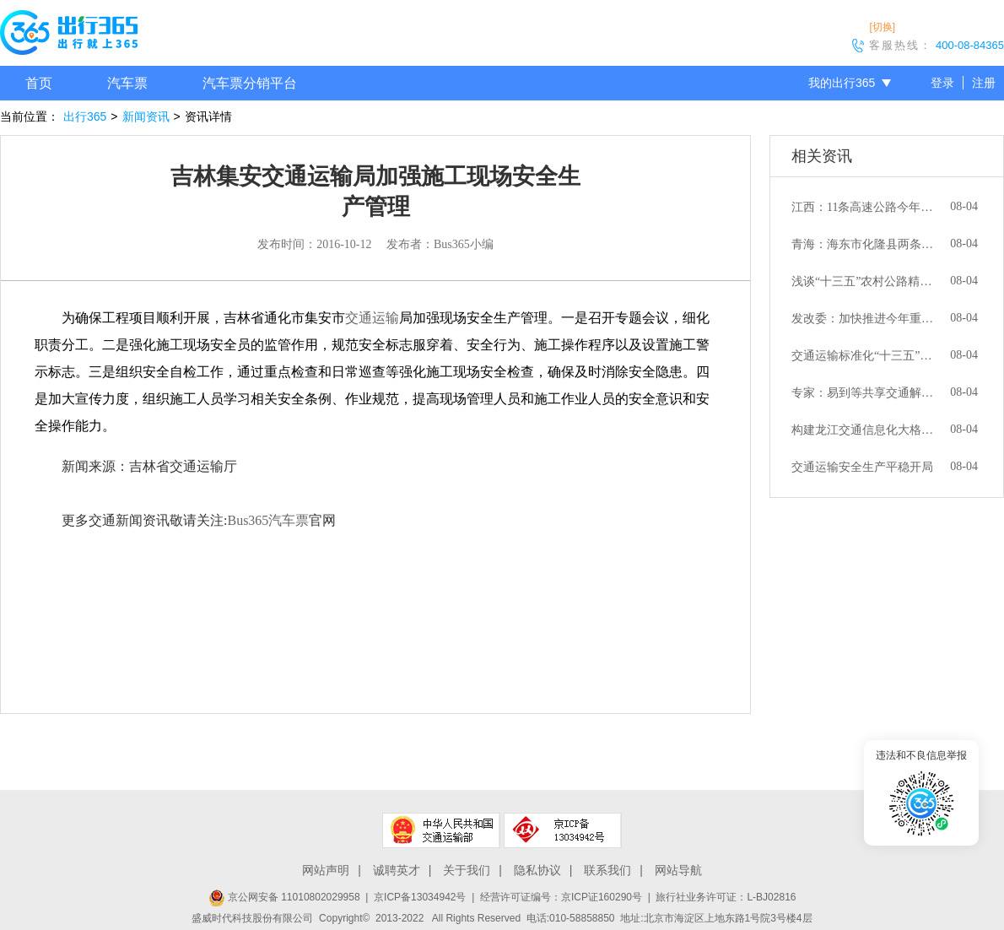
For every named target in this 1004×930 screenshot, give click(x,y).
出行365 (84, 116)
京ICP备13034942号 (420, 897)
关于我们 (466, 870)
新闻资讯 (146, 116)
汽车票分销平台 (249, 83)
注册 (984, 82)
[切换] (882, 27)
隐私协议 (537, 870)
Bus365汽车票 (268, 520)
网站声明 (325, 870)
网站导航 (678, 870)
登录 (942, 82)
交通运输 (372, 318)
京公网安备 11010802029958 (284, 897)
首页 (38, 83)
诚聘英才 (396, 870)
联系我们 (607, 870)
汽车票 (127, 83)
